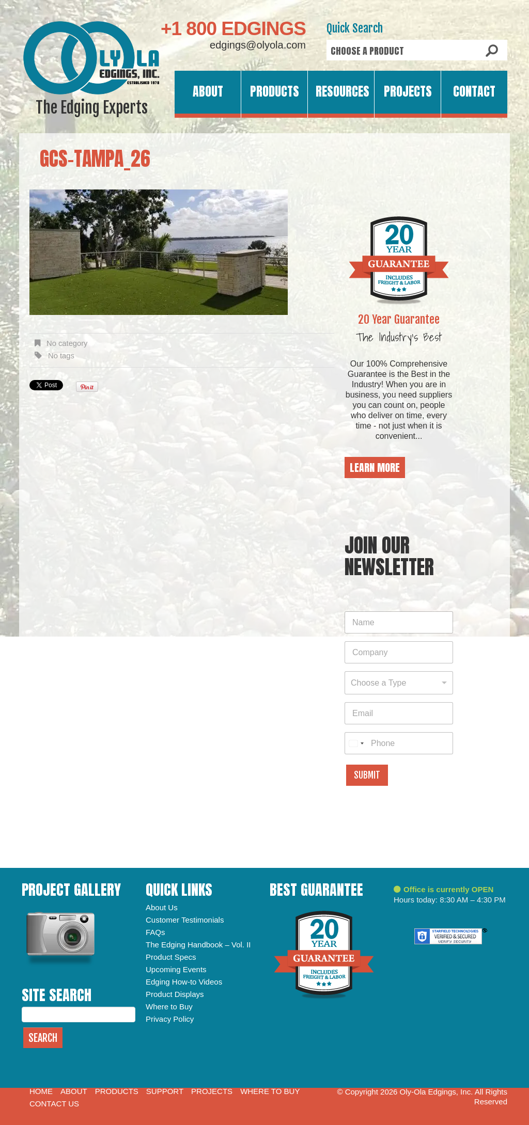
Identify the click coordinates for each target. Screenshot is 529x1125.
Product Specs (171, 957)
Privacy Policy (170, 1019)
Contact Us (54, 1103)
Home (41, 1091)
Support (164, 1091)
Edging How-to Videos (184, 981)
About (208, 91)
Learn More (375, 467)
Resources (342, 91)
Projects (408, 91)
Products (274, 91)
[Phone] (399, 743)
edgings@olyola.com (258, 45)
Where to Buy (169, 1006)
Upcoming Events (176, 969)
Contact (474, 91)
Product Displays (175, 994)
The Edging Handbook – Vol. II (198, 944)
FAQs (155, 932)
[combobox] (399, 682)
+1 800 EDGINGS (233, 28)
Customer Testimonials (185, 919)
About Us (162, 907)
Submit (367, 775)
